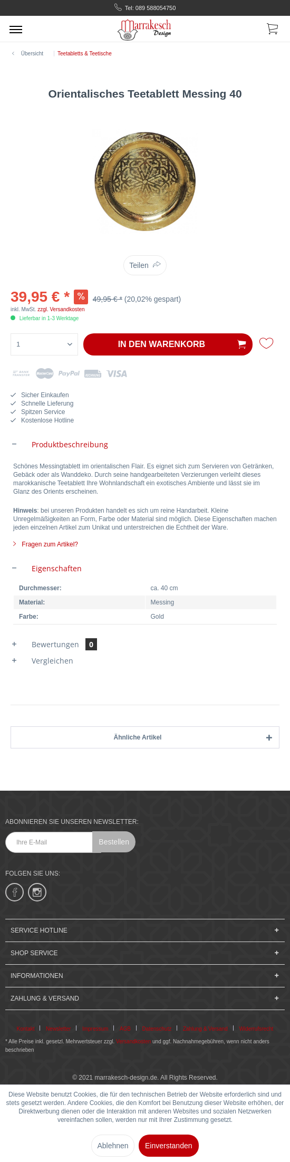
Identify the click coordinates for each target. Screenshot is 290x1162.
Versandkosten (133, 1041)
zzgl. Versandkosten (61, 309)
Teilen (139, 265)
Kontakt (26, 1029)
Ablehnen (112, 1145)
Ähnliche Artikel (138, 737)
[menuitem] (16, 29)
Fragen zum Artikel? (45, 544)
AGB (125, 1029)
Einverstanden (168, 1145)
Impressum (95, 1029)
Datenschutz (157, 1029)
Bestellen (114, 842)
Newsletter (58, 1029)
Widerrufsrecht (256, 1029)
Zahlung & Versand (205, 1029)
